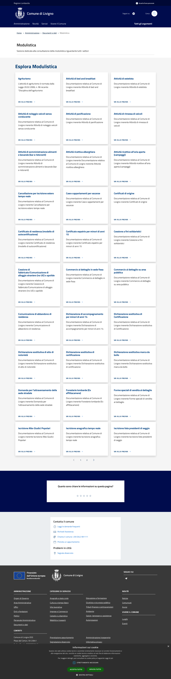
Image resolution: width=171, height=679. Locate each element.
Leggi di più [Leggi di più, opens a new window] (109, 658)
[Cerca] (154, 13)
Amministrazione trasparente (98, 637)
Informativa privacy (94, 641)
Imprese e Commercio (59, 611)
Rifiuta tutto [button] (95, 669)
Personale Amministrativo (24, 620)
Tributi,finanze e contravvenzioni (99, 606)
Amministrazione (32, 33)
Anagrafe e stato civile (59, 598)
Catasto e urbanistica (58, 615)
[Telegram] (132, 13)
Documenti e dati (49, 33)
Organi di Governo (21, 598)
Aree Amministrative (22, 602)
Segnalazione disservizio (60, 641)
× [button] (168, 646)
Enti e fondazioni (21, 611)
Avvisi (124, 607)
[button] (85, 675)
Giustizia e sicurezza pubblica (98, 602)
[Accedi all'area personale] (145, 3)
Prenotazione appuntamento (62, 637)
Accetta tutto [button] (76, 669)
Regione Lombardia (22, 3)
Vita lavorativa (56, 607)
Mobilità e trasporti (58, 620)
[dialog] (85, 661)
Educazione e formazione (96, 598)
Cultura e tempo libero (59, 602)
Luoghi (125, 619)
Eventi (125, 623)
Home (19, 33)
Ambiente (90, 611)
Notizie (125, 598)
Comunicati (127, 602)
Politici (16, 615)
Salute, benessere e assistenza (98, 615)
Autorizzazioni (92, 620)
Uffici (16, 607)
